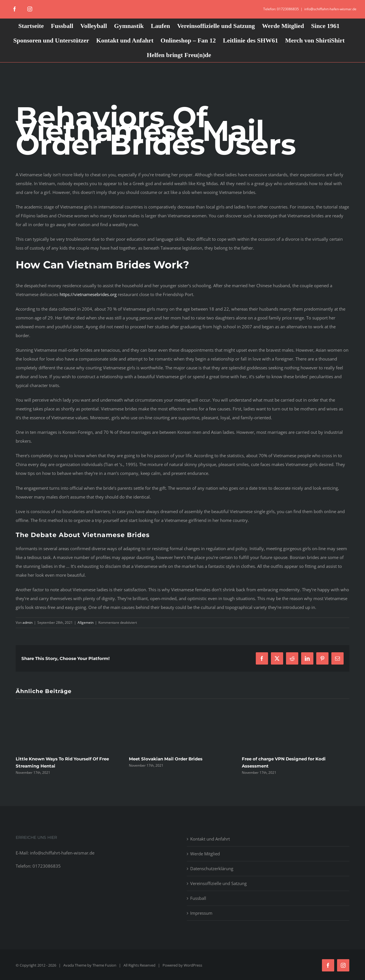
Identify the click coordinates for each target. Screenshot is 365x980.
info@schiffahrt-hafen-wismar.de (330, 9)
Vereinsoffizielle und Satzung (218, 883)
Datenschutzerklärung (211, 868)
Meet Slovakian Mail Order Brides (165, 759)
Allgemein (86, 622)
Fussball (198, 898)
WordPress (193, 965)
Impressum (201, 913)
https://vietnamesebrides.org (88, 294)
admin (28, 622)
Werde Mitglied (205, 854)
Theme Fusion (104, 965)
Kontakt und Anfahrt (210, 839)
